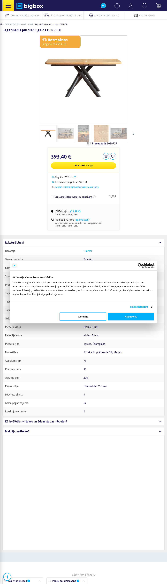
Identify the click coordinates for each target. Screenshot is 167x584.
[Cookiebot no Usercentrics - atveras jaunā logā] (140, 265)
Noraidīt (83, 316)
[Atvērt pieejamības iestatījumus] (7, 577)
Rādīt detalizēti (139, 306)
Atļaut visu (131, 316)
